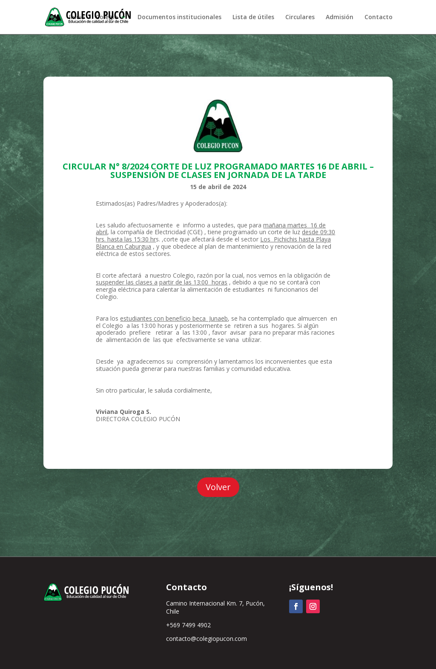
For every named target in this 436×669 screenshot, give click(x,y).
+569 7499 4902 (188, 625)
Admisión (339, 17)
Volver (218, 487)
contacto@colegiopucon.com (206, 639)
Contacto (378, 17)
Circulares (300, 17)
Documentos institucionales (179, 17)
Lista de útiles (253, 17)
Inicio (77, 17)
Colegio (107, 17)
